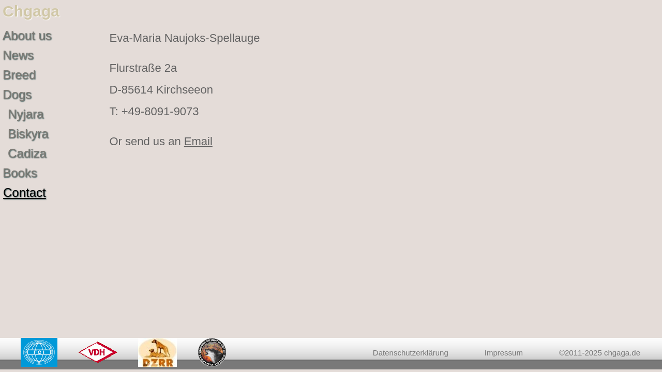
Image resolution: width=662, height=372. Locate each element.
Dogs (17, 94)
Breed (19, 75)
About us (27, 35)
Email (198, 141)
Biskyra (28, 134)
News (18, 55)
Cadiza (27, 153)
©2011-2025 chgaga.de (599, 352)
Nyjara (25, 114)
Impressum (504, 352)
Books (20, 173)
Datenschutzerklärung (410, 352)
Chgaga (31, 11)
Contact (24, 192)
